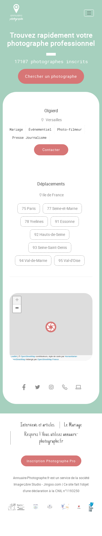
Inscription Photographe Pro (51, 461)
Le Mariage (73, 425)
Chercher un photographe (51, 76)
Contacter (51, 149)
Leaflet (14, 356)
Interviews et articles (37, 425)
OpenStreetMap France (48, 359)
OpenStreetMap (28, 356)
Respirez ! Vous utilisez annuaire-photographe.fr (51, 437)
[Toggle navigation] (89, 13)
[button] (50, 327)
